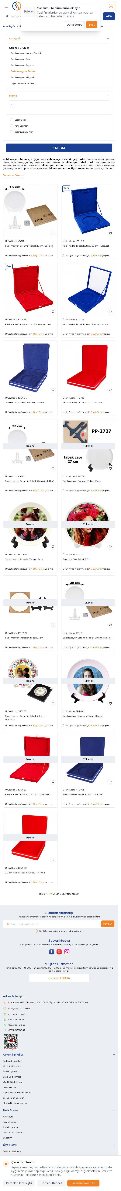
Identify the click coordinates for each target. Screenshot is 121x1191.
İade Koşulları (10, 1071)
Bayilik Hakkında (12, 1151)
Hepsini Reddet (51, 1183)
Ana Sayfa (9, 26)
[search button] (109, 16)
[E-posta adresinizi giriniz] (59, 924)
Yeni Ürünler (9, 1121)
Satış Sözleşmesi (12, 1076)
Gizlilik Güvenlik (12, 1066)
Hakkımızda (9, 1087)
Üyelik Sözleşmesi (12, 1082)
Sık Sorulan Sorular (13, 1097)
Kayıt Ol (107, 923)
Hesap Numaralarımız (15, 1103)
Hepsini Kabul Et (83, 1183)
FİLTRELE (59, 147)
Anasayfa (8, 1116)
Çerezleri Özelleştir (19, 1183)
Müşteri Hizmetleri (13, 1132)
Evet (91, 24)
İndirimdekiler (10, 1127)
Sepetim (7, 1137)
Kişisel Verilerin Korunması (17, 1092)
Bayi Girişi (38, 255)
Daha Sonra (74, 24)
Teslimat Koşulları (12, 1061)
